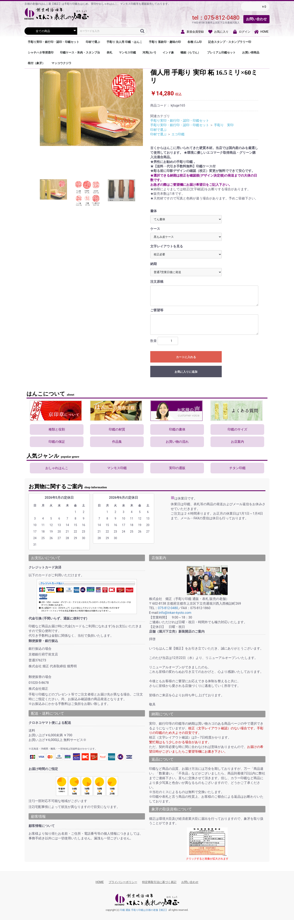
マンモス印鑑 (127, 52)
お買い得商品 (250, 52)
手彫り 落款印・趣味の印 (165, 41)
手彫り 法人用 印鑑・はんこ (124, 41)
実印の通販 (177, 468)
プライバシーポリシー (123, 882)
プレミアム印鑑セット (221, 52)
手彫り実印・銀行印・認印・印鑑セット (53, 41)
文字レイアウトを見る (166, 246)
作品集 (117, 442)
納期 (153, 264)
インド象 (168, 52)
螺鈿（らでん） (190, 52)
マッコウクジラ (61, 63)
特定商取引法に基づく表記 (159, 882)
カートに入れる (186, 357)
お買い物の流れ (177, 442)
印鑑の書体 (177, 429)
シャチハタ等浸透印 (40, 52)
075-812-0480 (221, 17)
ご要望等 (156, 310)
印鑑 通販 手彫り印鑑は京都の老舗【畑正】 (144, 910)
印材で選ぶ (93, 41)
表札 (109, 52)
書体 (153, 211)
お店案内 (237, 442)
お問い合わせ (256, 19)
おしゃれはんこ (56, 468)
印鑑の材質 (117, 429)
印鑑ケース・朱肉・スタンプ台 (80, 52)
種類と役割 (57, 429)
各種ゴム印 (194, 41)
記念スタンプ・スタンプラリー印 (229, 41)
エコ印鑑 (178, 134)
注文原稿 (156, 282)
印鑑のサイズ (237, 429)
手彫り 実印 (224, 125)
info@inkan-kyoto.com (175, 613)
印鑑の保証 (57, 442)
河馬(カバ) (149, 52)
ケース (155, 229)
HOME (100, 882)
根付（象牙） (36, 63)
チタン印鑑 (237, 468)
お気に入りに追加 (186, 371)
